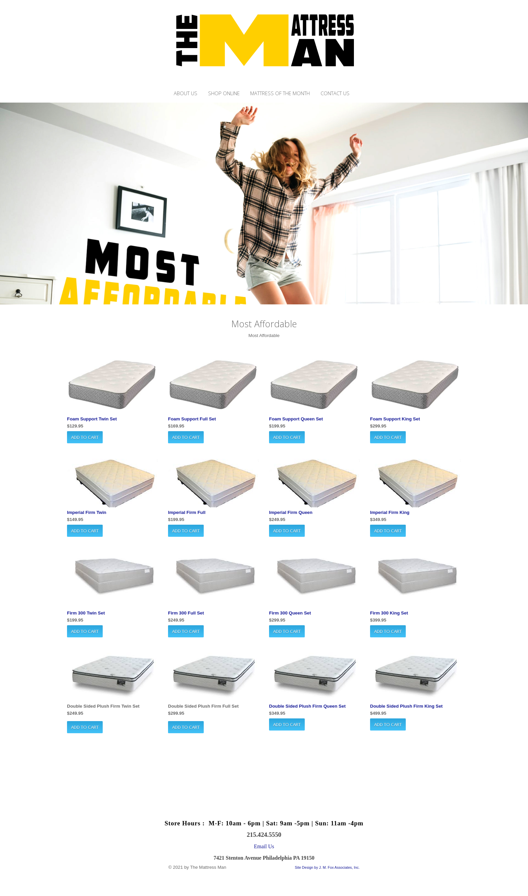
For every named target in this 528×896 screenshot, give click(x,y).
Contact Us (335, 93)
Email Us (264, 846)
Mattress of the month (280, 93)
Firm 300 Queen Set (290, 612)
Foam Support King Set (395, 418)
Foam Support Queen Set (296, 418)
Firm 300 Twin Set (86, 612)
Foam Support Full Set (192, 418)
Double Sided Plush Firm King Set (406, 706)
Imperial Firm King (389, 512)
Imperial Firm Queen (290, 512)
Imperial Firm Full (186, 512)
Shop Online (224, 93)
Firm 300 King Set (389, 612)
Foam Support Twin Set (92, 418)
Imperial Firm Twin (86, 512)
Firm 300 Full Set (186, 612)
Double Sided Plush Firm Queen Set (307, 706)
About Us (185, 93)
